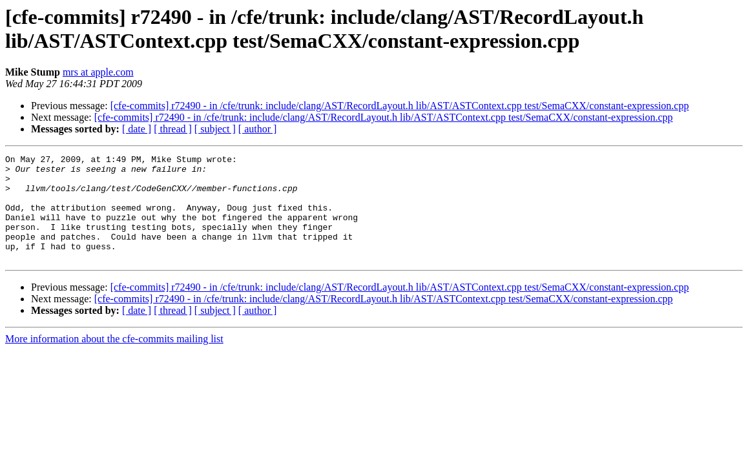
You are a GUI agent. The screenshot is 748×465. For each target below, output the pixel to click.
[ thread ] (173, 128)
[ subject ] (215, 128)
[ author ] (257, 128)
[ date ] (136, 128)
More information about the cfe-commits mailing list (114, 360)
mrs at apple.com (98, 72)
